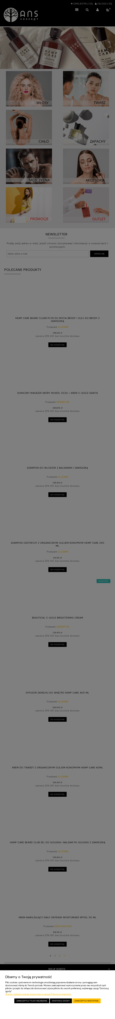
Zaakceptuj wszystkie (86, 1001)
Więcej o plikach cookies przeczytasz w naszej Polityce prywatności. (38, 994)
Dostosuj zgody (61, 1001)
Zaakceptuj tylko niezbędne (31, 1001)
